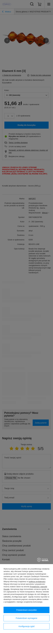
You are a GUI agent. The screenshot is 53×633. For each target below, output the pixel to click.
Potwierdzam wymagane (26, 618)
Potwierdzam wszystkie (26, 610)
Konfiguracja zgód (26, 626)
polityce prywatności (37, 581)
